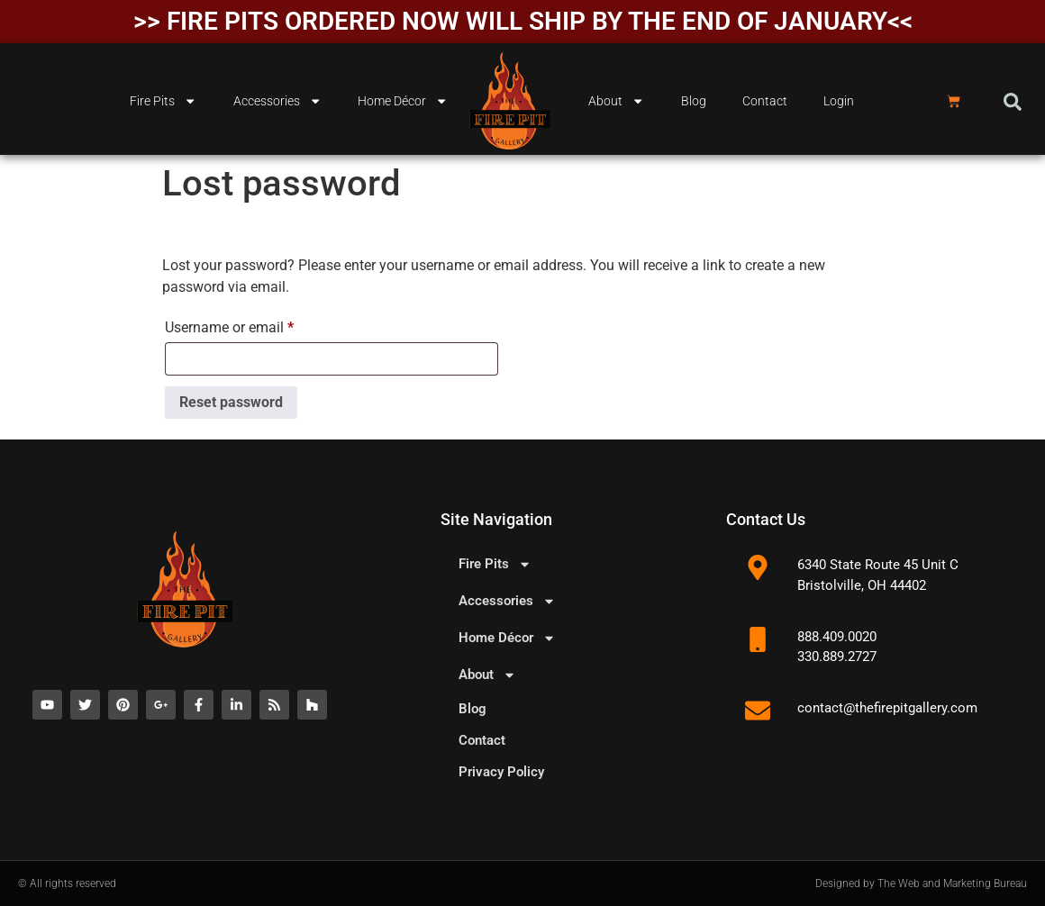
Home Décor (403, 101)
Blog (693, 101)
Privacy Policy (501, 772)
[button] (1013, 102)
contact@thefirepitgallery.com (887, 708)
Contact (764, 101)
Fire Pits (163, 101)
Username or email (257, 324)
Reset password (231, 402)
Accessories (277, 101)
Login (838, 101)
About (616, 101)
